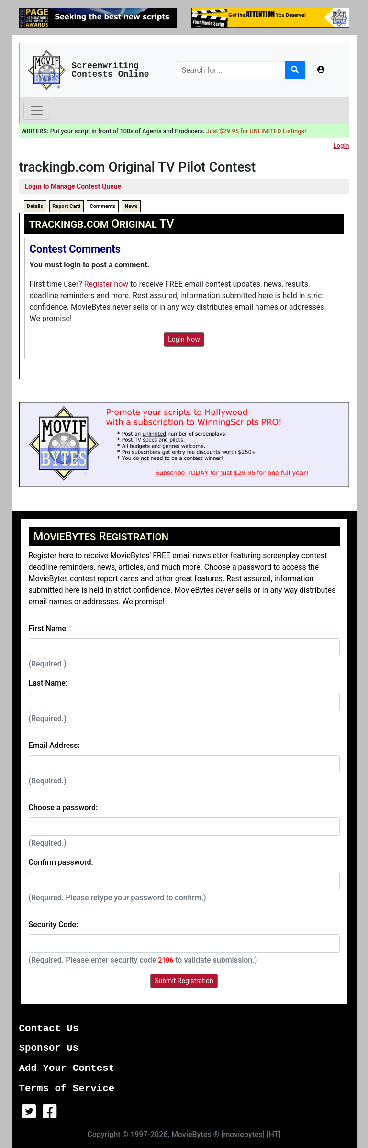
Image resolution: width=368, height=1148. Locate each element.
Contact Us (49, 1028)
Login (341, 145)
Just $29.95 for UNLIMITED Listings (255, 131)
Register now (106, 283)
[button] (321, 70)
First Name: (48, 628)
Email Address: (54, 745)
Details (35, 206)
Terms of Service (67, 1088)
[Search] (230, 70)
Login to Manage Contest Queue (73, 186)
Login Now (184, 339)
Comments (102, 206)
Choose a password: (63, 807)
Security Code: (53, 924)
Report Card (66, 206)
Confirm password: (61, 862)
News (130, 206)
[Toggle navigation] (36, 110)
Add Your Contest (67, 1068)
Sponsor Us (49, 1048)
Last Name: (48, 683)
